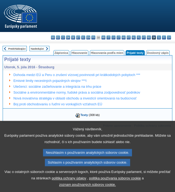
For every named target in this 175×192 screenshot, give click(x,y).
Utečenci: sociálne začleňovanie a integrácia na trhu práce (57, 87)
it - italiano (108, 37)
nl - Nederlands (134, 37)
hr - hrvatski (103, 37)
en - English (88, 37)
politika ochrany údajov (69, 185)
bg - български (53, 37)
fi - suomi (164, 37)
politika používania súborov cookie (115, 185)
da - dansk (68, 37)
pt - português (144, 37)
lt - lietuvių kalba (119, 37)
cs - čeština (63, 37)
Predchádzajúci (17, 48)
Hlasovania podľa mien (107, 52)
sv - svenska (169, 37)
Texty (84, 115)
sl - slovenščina (159, 37)
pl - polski (139, 37)
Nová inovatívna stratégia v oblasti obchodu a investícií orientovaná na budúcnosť (75, 98)
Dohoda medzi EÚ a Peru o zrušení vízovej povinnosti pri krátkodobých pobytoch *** (77, 75)
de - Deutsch (73, 37)
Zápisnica (61, 52)
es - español (58, 37)
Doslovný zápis (158, 52)
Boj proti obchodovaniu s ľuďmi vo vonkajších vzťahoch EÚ (58, 104)
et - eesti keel (78, 37)
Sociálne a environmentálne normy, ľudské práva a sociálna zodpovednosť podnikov (77, 92)
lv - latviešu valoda (114, 37)
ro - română (149, 37)
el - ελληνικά (83, 37)
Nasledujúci (37, 48)
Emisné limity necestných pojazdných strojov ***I (50, 81)
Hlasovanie (79, 52)
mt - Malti (129, 37)
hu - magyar (124, 37)
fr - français (93, 37)
